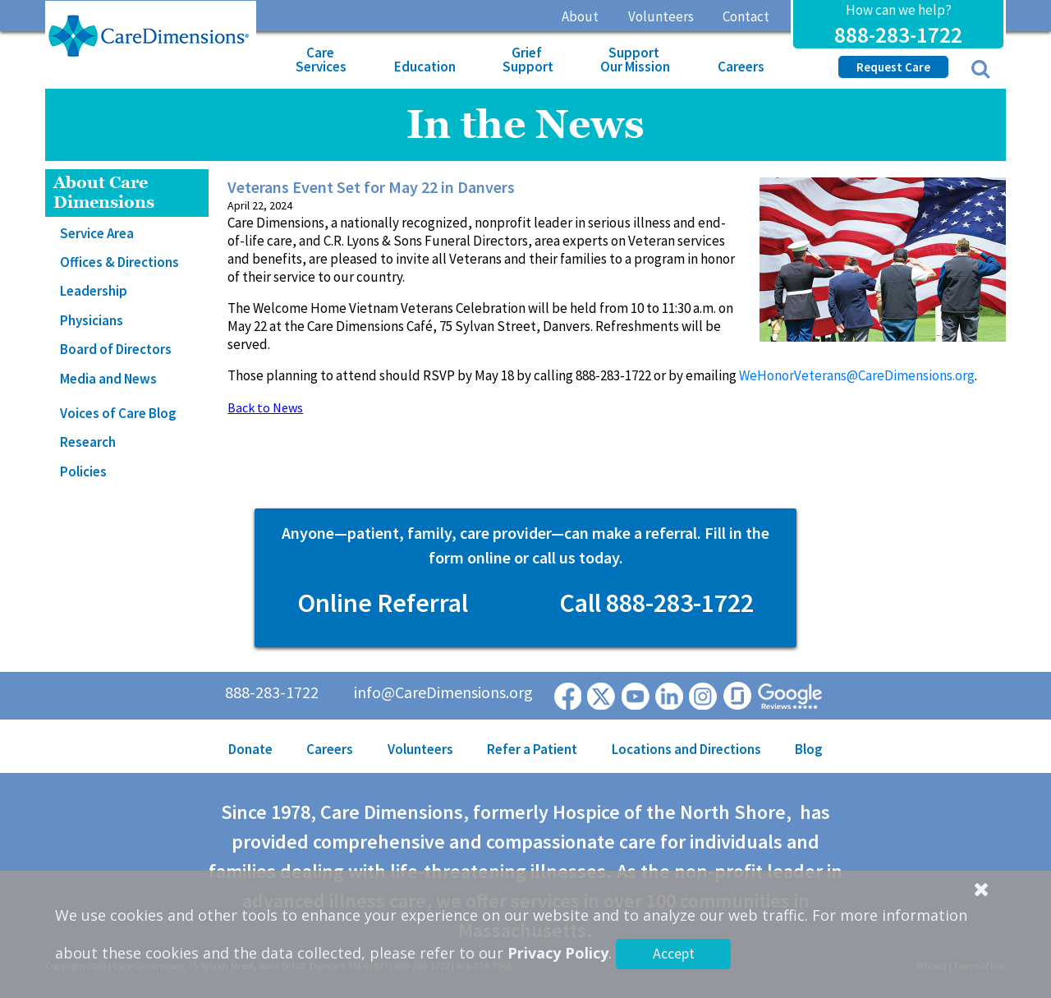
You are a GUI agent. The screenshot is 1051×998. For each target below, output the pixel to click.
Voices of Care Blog (118, 413)
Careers (741, 66)
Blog (809, 749)
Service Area (97, 233)
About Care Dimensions (103, 192)
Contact (746, 16)
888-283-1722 (898, 34)
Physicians (91, 320)
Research (88, 442)
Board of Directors (116, 349)
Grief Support (528, 60)
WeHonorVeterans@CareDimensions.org (857, 375)
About (580, 16)
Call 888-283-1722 (656, 602)
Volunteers (661, 16)
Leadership (93, 291)
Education (425, 66)
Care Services (321, 60)
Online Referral (382, 602)
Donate (250, 749)
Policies (83, 471)
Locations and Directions (686, 749)
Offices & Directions (119, 262)
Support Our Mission (635, 60)
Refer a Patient (532, 749)
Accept (674, 953)
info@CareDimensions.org (443, 692)
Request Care (893, 67)
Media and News (108, 379)
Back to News (265, 407)
